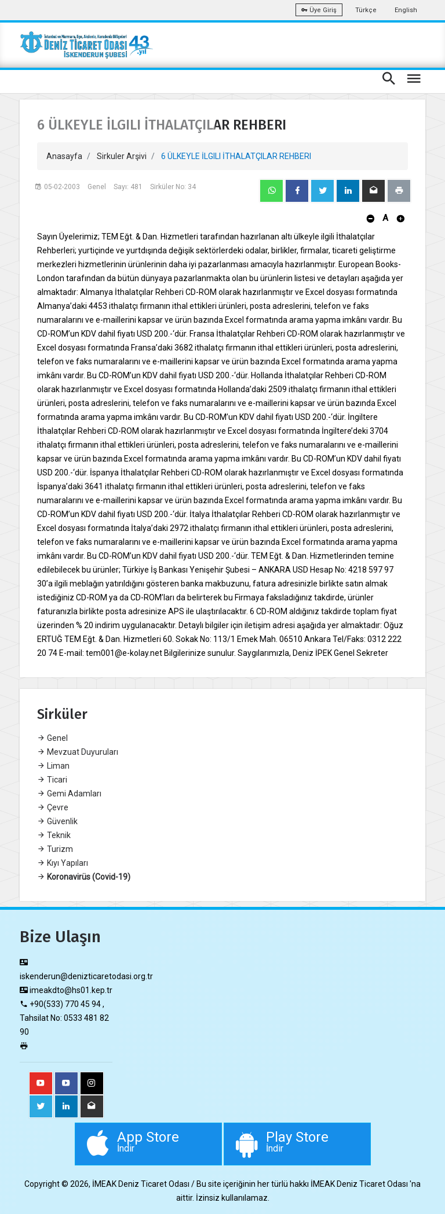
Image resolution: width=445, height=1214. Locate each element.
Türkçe (366, 10)
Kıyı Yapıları (62, 863)
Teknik (54, 835)
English (406, 10)
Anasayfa (64, 156)
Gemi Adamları (69, 793)
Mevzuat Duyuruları (77, 752)
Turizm (55, 849)
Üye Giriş (319, 10)
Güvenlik (57, 821)
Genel (52, 738)
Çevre (52, 807)
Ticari (52, 779)
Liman (53, 765)
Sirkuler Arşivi (122, 156)
